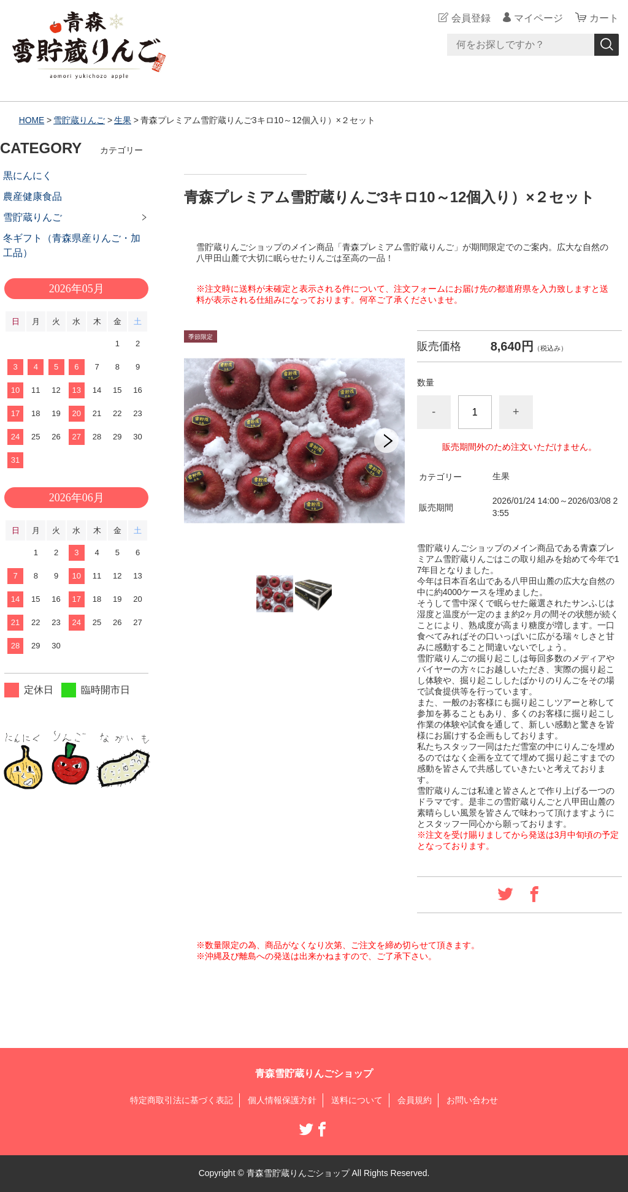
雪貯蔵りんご (79, 120)
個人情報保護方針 (282, 1100)
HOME (32, 120)
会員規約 (414, 1100)
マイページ (538, 18)
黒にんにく (27, 175)
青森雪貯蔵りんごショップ (314, 1073)
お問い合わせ (472, 1100)
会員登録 (471, 18)
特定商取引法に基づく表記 (181, 1100)
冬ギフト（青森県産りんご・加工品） (71, 245)
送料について (357, 1100)
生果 (122, 120)
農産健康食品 (32, 196)
